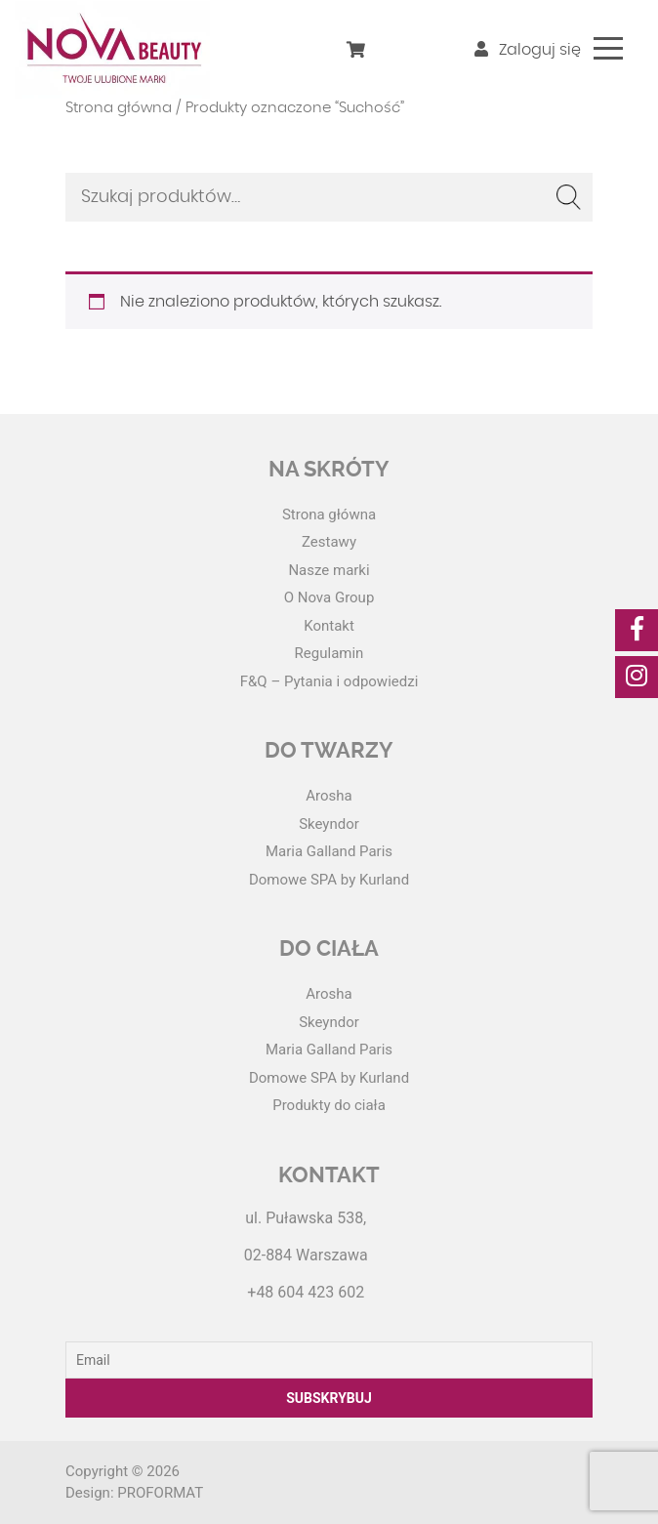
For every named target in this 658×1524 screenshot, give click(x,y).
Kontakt (329, 626)
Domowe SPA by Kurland (329, 879)
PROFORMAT (160, 1493)
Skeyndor (329, 824)
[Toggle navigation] (608, 48)
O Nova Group (329, 597)
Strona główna (118, 108)
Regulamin (329, 653)
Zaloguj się (527, 50)
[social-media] (636, 630)
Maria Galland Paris (329, 851)
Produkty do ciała (329, 1105)
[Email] (329, 1360)
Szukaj (568, 197)
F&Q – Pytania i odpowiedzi (329, 681)
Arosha (328, 795)
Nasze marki (328, 570)
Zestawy (329, 542)
